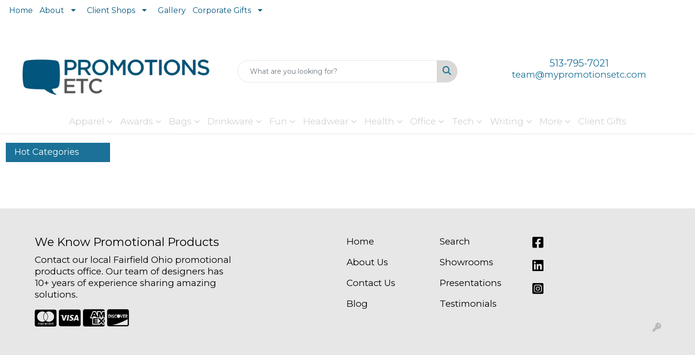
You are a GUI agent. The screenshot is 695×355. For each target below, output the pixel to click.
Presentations (470, 282)
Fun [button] (278, 121)
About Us (367, 262)
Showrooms (466, 262)
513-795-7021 (579, 63)
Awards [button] (136, 121)
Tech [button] (463, 121)
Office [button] (423, 121)
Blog (357, 303)
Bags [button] (180, 121)
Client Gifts (602, 121)
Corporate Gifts (222, 10)
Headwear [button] (325, 121)
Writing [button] (507, 121)
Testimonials (468, 303)
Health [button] (379, 121)
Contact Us (371, 282)
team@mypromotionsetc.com (579, 74)
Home (21, 10)
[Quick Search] (337, 71)
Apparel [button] (86, 121)
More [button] (551, 121)
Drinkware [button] (230, 121)
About (52, 10)
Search (455, 241)
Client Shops (111, 10)
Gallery (172, 10)
